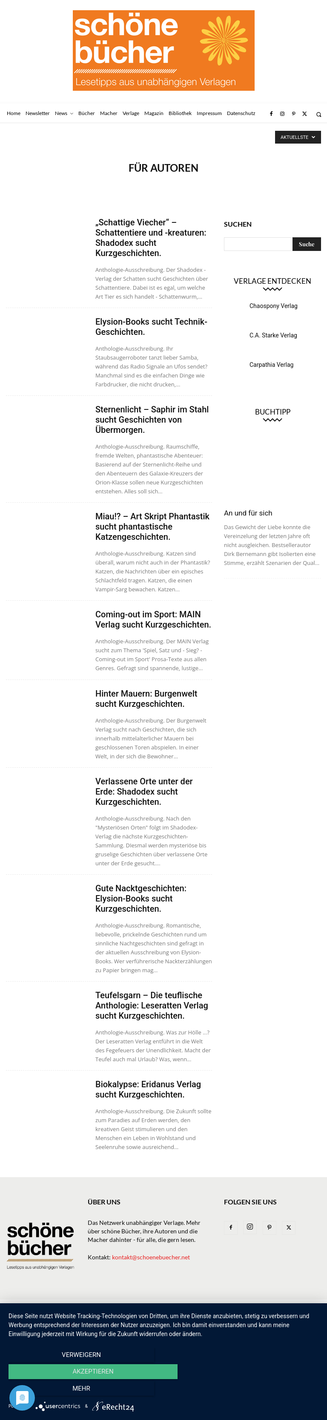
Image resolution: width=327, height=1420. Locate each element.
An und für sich (248, 513)
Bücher (104, 1307)
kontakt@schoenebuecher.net (151, 1257)
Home (14, 1307)
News (78, 1307)
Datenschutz (24, 1316)
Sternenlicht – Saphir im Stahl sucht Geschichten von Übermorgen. (152, 419)
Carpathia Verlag (271, 364)
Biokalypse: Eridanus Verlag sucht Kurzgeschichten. (148, 1089)
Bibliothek (233, 1307)
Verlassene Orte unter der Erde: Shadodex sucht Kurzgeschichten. (144, 791)
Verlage (134, 1307)
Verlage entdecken (272, 281)
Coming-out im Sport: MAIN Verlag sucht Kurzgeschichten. (153, 619)
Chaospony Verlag (274, 305)
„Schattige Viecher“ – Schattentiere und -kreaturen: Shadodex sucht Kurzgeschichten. (151, 237)
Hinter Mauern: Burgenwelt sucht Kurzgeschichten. (146, 698)
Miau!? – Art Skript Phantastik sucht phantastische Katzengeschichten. (152, 526)
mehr (272, 1390)
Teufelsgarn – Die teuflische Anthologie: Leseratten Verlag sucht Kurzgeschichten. (151, 1005)
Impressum (271, 1307)
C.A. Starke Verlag (273, 335)
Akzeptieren (163, 1390)
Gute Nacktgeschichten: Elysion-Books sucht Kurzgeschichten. (140, 898)
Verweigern (55, 1390)
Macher (166, 1307)
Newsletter (46, 1307)
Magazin (197, 1307)
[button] (318, 114)
